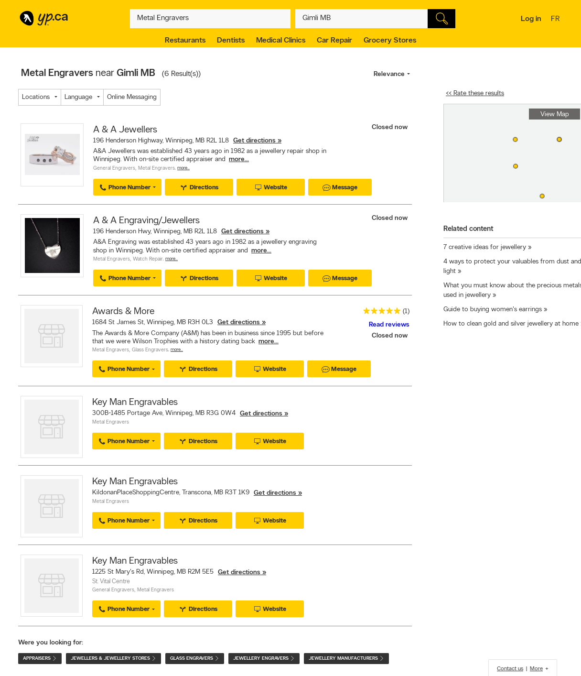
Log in (531, 19)
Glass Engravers (150, 350)
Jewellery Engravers (264, 658)
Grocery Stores (390, 40)
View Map (554, 114)
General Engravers (114, 168)
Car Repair (334, 40)
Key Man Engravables (135, 402)
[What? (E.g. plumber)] (210, 18)
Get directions (254, 140)
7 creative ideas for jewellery (484, 247)
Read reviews (389, 324)
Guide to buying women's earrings (493, 309)
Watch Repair (148, 259)
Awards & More (123, 311)
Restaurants (185, 40)
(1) (406, 311)
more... (239, 159)
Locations (36, 97)
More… (183, 168)
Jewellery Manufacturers (346, 658)
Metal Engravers (156, 168)
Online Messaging (132, 97)
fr (556, 19)
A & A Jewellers (125, 130)
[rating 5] (379, 312)
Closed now (390, 127)
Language (78, 97)
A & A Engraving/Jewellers (146, 221)
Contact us (510, 669)
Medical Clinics (280, 40)
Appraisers (40, 658)
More (536, 669)
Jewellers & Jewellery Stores (113, 658)
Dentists (231, 40)
